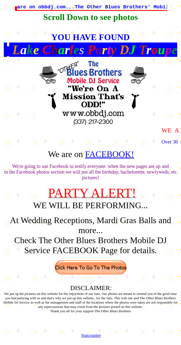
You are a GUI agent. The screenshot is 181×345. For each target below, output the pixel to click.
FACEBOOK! (109, 154)
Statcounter (91, 335)
